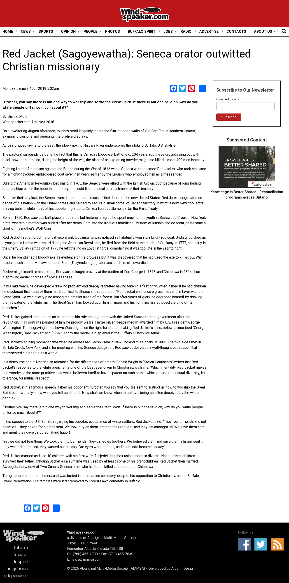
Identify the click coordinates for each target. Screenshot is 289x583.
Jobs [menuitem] (168, 31)
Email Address (227, 99)
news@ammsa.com (86, 559)
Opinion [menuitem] (68, 31)
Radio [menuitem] (186, 31)
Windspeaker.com (82, 532)
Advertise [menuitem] (209, 31)
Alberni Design (183, 568)
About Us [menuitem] (263, 31)
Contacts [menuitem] (236, 31)
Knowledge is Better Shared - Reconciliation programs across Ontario (246, 194)
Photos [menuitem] (112, 31)
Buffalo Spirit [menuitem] (142, 31)
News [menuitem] (26, 31)
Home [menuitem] (7, 31)
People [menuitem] (90, 31)
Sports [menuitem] (46, 31)
